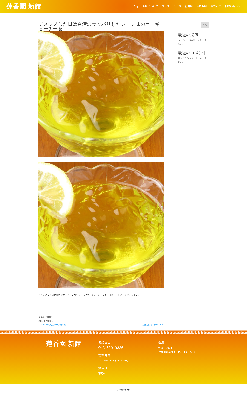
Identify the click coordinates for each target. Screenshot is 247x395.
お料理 (189, 6)
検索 (204, 25)
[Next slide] (159, 194)
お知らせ (215, 6)
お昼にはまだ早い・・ (153, 324)
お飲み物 (201, 6)
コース (177, 6)
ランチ (166, 6)
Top (136, 6)
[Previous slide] (43, 194)
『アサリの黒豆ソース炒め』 (52, 324)
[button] (101, 290)
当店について (150, 6)
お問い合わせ (233, 6)
